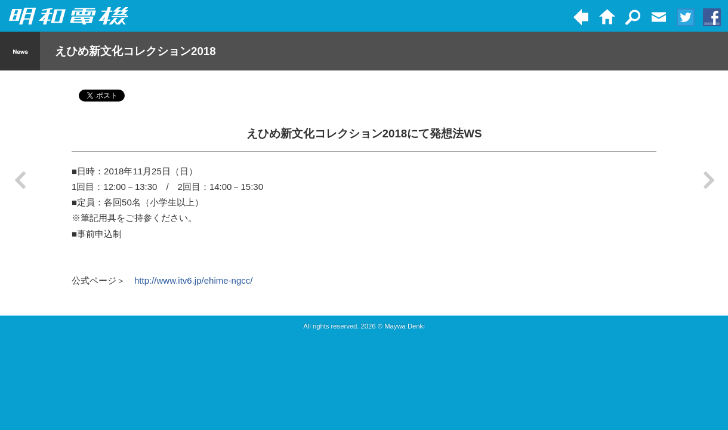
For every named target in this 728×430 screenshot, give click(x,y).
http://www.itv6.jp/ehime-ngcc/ (193, 280)
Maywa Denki (404, 326)
